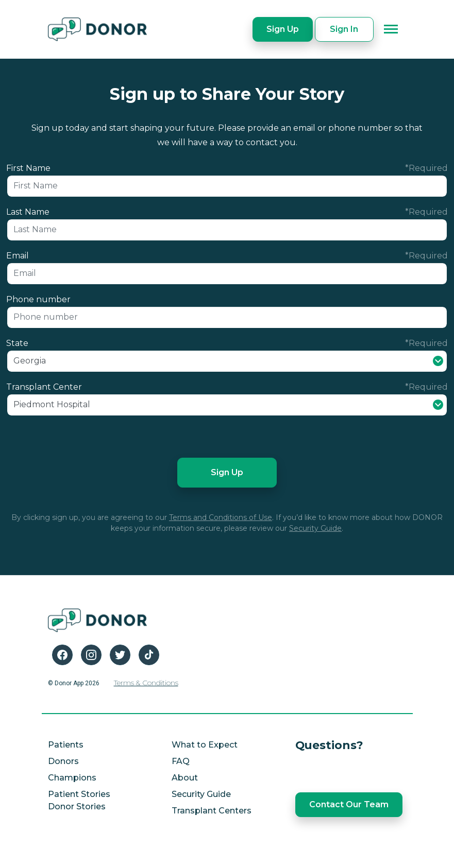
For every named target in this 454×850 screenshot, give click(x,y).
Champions (72, 778)
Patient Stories (79, 794)
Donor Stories (77, 806)
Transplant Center (44, 387)
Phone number (38, 299)
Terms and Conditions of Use (220, 517)
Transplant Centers (211, 811)
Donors (63, 761)
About (185, 778)
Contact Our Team (349, 804)
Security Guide (315, 528)
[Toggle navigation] (391, 29)
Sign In (344, 29)
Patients (65, 745)
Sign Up (282, 29)
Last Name (27, 212)
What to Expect (205, 745)
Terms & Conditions (146, 682)
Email (17, 256)
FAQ (181, 761)
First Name (28, 168)
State (17, 343)
